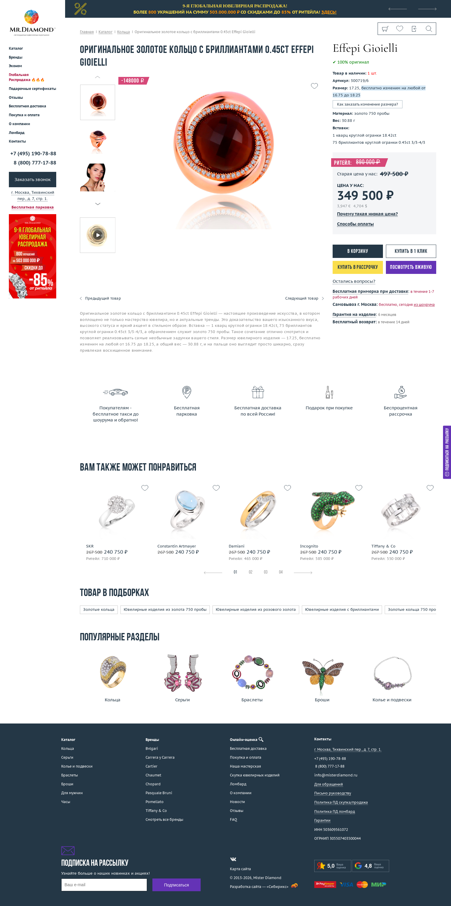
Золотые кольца (99, 609)
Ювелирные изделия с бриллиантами (342, 609)
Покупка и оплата (24, 115)
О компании (19, 124)
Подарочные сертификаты (32, 88)
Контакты (17, 141)
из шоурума (424, 304)
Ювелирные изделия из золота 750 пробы (165, 609)
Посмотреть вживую (411, 267)
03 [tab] (266, 572)
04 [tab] (281, 572)
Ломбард (17, 132)
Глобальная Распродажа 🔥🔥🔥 (27, 77)
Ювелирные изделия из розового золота (256, 609)
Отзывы (16, 97)
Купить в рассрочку (358, 267)
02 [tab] (250, 572)
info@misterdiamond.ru (335, 775)
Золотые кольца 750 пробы (414, 609)
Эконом (15, 66)
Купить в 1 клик (411, 251)
